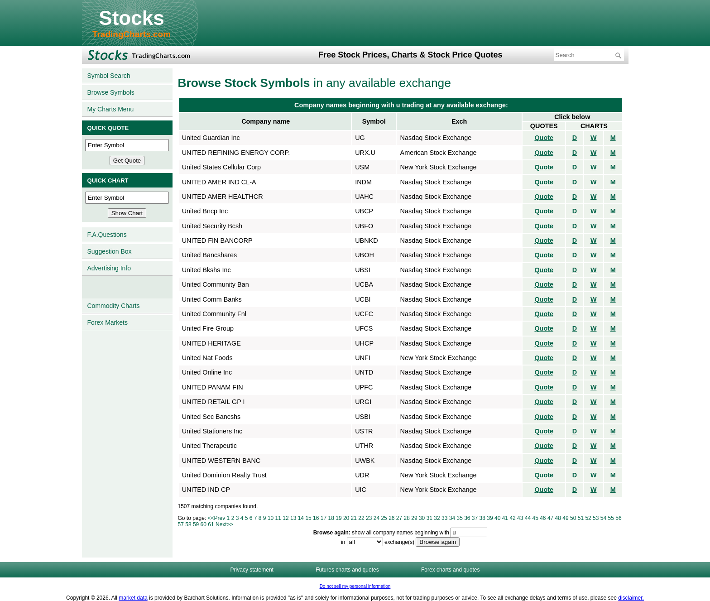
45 (535, 518)
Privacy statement (251, 570)
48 (558, 518)
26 (391, 518)
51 (581, 518)
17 (323, 518)
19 (338, 518)
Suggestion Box (109, 251)
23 (369, 518)
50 (573, 518)
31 (429, 518)
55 (611, 518)
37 (475, 518)
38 (482, 518)
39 (490, 518)
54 (603, 518)
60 (203, 524)
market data (133, 598)
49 (565, 518)
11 (278, 518)
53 (596, 518)
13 (293, 518)
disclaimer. (631, 598)
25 (384, 518)
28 (407, 518)
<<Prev (216, 518)
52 (588, 518)
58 (188, 524)
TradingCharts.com (131, 34)
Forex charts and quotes (450, 570)
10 (270, 518)
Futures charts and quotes (347, 570)
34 (452, 518)
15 (308, 518)
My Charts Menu (110, 109)
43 (520, 518)
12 (285, 518)
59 (196, 524)
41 (505, 518)
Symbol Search (108, 75)
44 (528, 518)
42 (512, 518)
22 (361, 518)
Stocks (131, 18)
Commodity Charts (113, 305)
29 (414, 518)
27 (399, 518)
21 (354, 518)
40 (497, 518)
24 (376, 518)
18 (331, 518)
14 (301, 518)
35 (459, 518)
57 (181, 524)
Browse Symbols (110, 92)
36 (467, 518)
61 (211, 524)
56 (618, 518)
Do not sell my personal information (355, 586)
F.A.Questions (107, 234)
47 (550, 518)
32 (437, 518)
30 (422, 518)
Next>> (224, 524)
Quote (543, 137)
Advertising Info (109, 268)
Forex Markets (107, 322)
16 (316, 518)
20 (346, 518)
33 (444, 518)
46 (543, 518)
